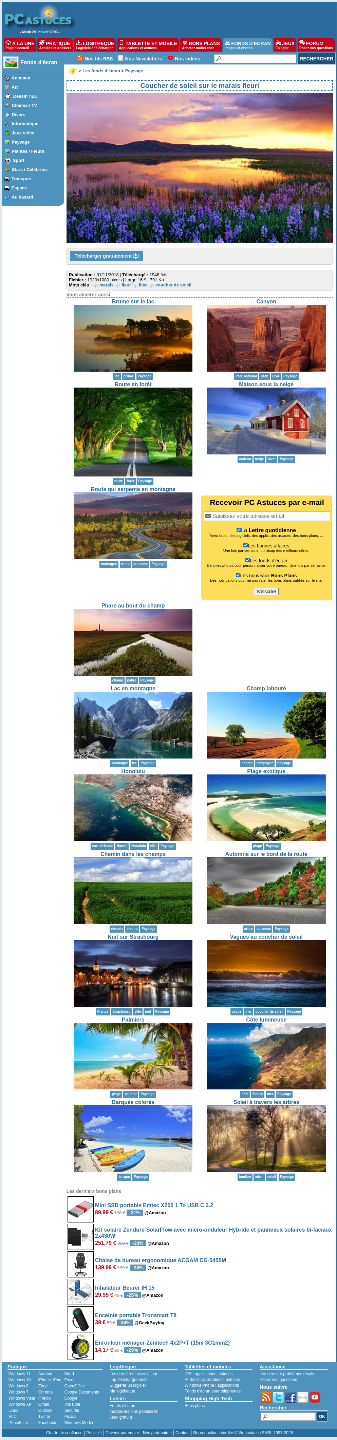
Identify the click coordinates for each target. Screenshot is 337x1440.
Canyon (266, 301)
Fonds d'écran (38, 62)
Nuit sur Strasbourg (133, 937)
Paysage (21, 142)
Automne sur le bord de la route (266, 854)
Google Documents (81, 1392)
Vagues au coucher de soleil (266, 937)
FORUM (316, 45)
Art (15, 87)
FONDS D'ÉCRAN (248, 45)
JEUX (285, 45)
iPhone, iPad (49, 1380)
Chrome (45, 1392)
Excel (69, 1380)
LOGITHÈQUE (95, 45)
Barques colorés (133, 1102)
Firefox (44, 1398)
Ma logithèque (122, 1391)
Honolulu (133, 771)
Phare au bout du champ (133, 606)
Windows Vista (21, 1398)
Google (70, 1398)
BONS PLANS (201, 45)
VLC (12, 1416)
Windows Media (78, 1422)
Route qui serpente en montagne (133, 489)
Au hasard (22, 197)
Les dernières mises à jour (133, 1373)
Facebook (47, 1422)
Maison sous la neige (266, 384)
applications (205, 1373)
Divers (18, 114)
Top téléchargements (128, 1379)
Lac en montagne (133, 688)
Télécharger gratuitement (106, 256)
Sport (18, 160)
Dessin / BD (25, 96)
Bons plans (195, 1405)
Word (69, 1373)
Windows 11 (19, 1373)
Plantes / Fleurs (28, 151)
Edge (43, 1386)
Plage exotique (266, 771)
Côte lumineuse (266, 1020)
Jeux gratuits (121, 1417)
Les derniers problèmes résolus (288, 1373)
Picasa (70, 1416)
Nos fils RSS (99, 58)
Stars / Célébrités (30, 169)
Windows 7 (18, 1392)
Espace (19, 187)
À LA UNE (19, 45)
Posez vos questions (278, 1379)
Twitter (44, 1416)
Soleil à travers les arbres (266, 1102)
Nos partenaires (157, 1432)
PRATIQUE (55, 45)
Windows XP (20, 1404)
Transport (22, 178)
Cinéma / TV (24, 105)
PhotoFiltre (18, 1422)
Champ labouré (266, 688)
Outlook (45, 1410)
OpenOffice (74, 1386)
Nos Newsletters (143, 58)
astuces (225, 1373)
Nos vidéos (187, 58)
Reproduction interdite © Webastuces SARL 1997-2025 (243, 1432)
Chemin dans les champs (133, 854)
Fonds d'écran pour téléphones (213, 1391)
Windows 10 (19, 1380)
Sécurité (71, 1410)
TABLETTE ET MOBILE (148, 45)
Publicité (93, 1432)
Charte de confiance (64, 1432)
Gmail (43, 1404)
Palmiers (133, 1020)
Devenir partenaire (122, 1432)
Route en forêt (133, 384)
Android (45, 1373)
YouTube (72, 1404)
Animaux (21, 77)
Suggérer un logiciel (128, 1385)
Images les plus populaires (134, 1411)
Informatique (25, 123)
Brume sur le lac (133, 301)
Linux (13, 1410)
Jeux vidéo (23, 132)
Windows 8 (18, 1386)
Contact (182, 1432)
